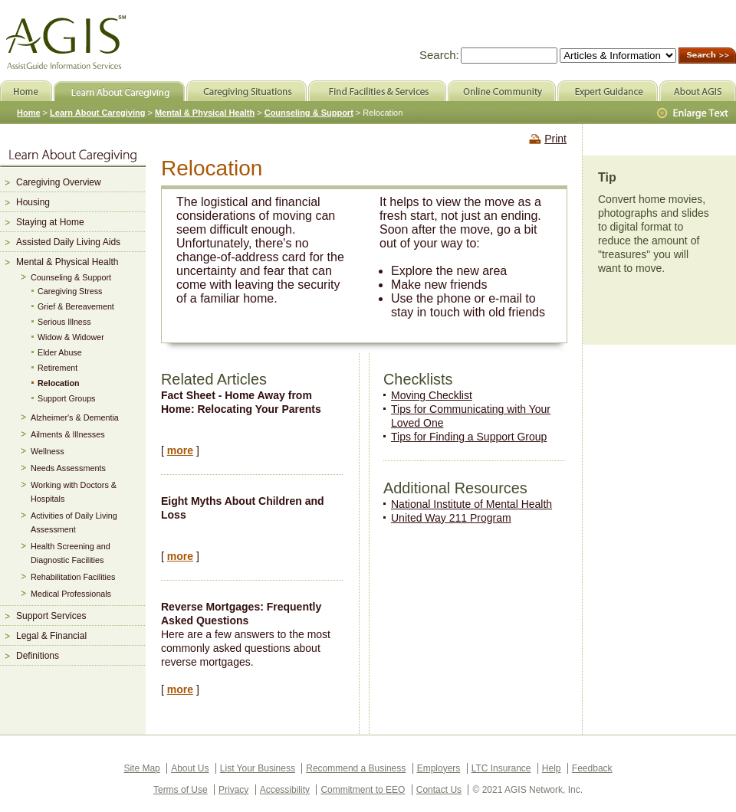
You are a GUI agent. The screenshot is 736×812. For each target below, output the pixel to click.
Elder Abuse (60, 352)
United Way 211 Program (451, 518)
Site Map (141, 768)
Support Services (51, 616)
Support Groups (66, 398)
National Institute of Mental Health (471, 504)
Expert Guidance (607, 90)
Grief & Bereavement (76, 306)
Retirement (57, 367)
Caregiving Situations (246, 90)
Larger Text (694, 113)
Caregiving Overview (58, 182)
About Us (190, 768)
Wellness (47, 451)
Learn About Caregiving (97, 112)
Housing (33, 202)
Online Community (502, 90)
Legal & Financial (51, 635)
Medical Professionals (71, 593)
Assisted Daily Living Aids (68, 242)
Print (555, 139)
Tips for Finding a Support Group (469, 437)
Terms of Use (180, 789)
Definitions (37, 655)
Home (29, 112)
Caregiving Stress (70, 291)
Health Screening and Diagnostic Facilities (70, 553)
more (180, 450)
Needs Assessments (68, 468)
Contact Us (439, 789)
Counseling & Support (71, 277)
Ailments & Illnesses (68, 434)
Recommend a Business (356, 768)
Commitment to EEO (362, 789)
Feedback (592, 768)
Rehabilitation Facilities (73, 576)
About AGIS (697, 90)
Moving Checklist (431, 395)
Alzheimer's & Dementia (75, 417)
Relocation (59, 383)
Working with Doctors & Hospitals (74, 491)
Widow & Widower (71, 337)
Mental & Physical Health (67, 262)
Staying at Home (50, 222)
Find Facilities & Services (377, 90)
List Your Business (257, 768)
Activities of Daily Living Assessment (74, 522)
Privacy (233, 789)
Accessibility (285, 789)
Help (551, 768)
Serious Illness (64, 321)
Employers (439, 768)
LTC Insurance (501, 768)
